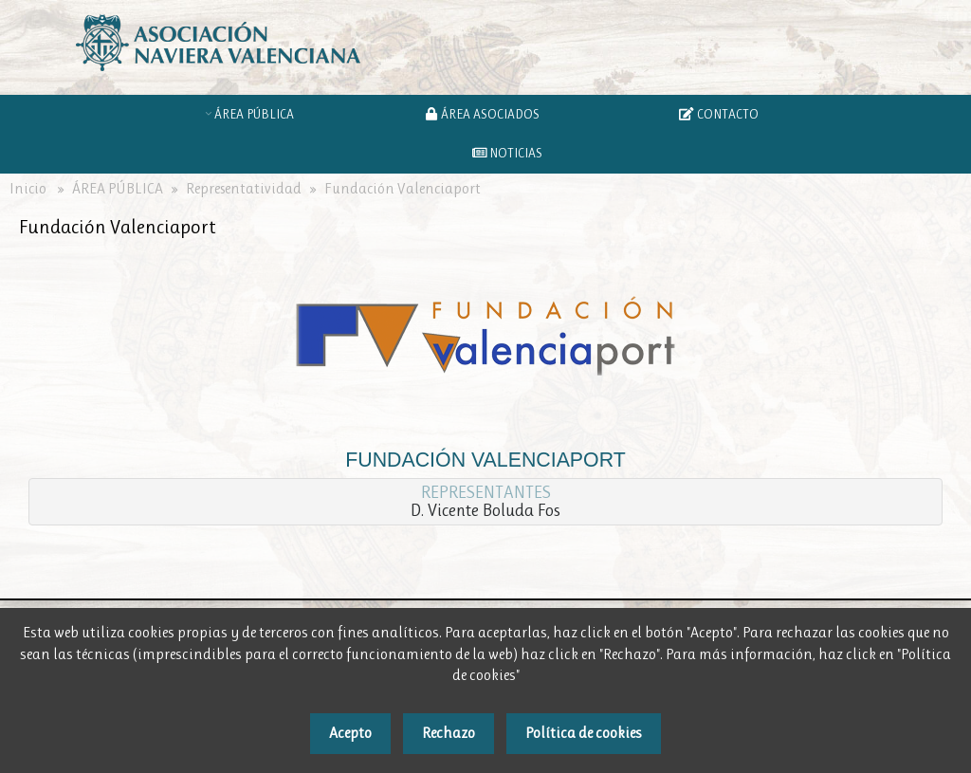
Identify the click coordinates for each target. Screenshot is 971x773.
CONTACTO (719, 113)
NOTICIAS (507, 152)
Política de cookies (583, 733)
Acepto (350, 733)
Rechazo (448, 733)
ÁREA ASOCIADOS (485, 113)
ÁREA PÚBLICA (257, 113)
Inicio (27, 188)
